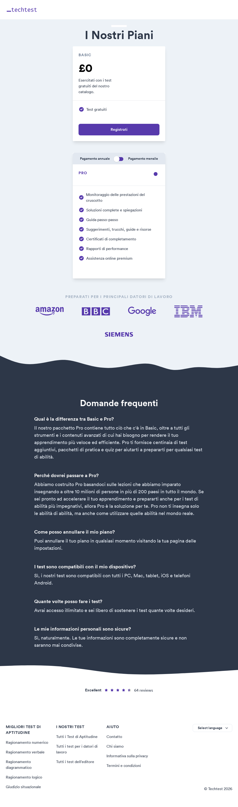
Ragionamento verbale (25, 752)
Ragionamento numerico (27, 742)
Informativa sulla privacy (127, 755)
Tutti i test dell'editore (75, 761)
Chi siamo (115, 746)
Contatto (114, 736)
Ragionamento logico (24, 777)
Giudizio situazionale (23, 786)
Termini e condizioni (123, 765)
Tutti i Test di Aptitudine (76, 736)
